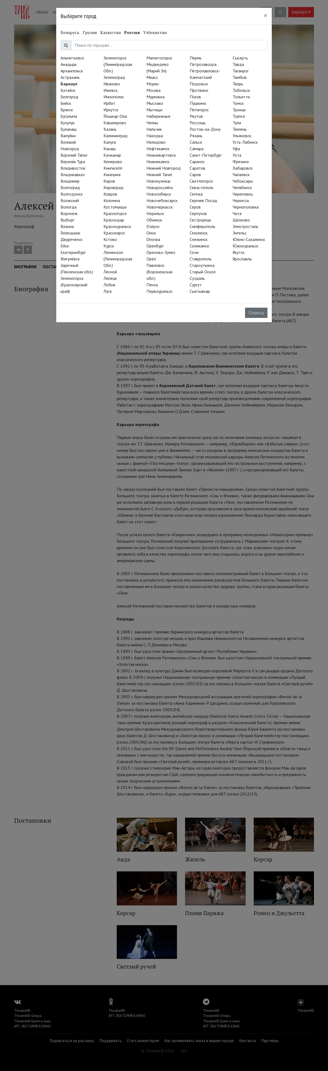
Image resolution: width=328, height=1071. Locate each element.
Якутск (239, 252)
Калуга (109, 142)
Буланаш (68, 129)
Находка (154, 135)
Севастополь (201, 187)
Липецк (110, 278)
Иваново (111, 83)
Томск (238, 103)
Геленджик (70, 233)
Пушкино (198, 103)
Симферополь (202, 226)
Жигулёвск (70, 258)
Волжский (70, 200)
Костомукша (114, 207)
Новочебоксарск (162, 200)
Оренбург (155, 246)
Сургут (196, 284)
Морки (152, 83)
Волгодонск (72, 194)
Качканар (112, 155)
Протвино (199, 90)
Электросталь (245, 226)
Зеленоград (114, 77)
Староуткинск (202, 265)
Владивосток (73, 168)
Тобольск (241, 90)
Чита (237, 213)
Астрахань (70, 77)
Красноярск (114, 233)
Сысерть (240, 58)
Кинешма (112, 174)
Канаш (109, 148)
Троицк (239, 109)
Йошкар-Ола (115, 116)
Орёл (151, 258)
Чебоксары (243, 181)
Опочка (153, 239)
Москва (153, 90)
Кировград (113, 187)
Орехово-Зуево (160, 252)
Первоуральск (159, 291)
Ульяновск (242, 135)
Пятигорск (199, 109)
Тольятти (241, 96)
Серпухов (198, 213)
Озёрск (152, 226)
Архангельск (72, 70)
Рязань (196, 135)
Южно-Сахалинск (249, 239)
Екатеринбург (73, 252)
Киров (109, 181)
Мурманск (155, 96)
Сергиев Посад (203, 200)
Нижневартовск (161, 155)
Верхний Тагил (74, 155)
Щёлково (241, 220)
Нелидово (156, 142)
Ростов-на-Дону (205, 129)
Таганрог (241, 70)
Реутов (196, 116)
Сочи (194, 252)
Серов (195, 207)
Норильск (155, 213)
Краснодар (113, 220)
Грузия (90, 32)
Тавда (238, 64)
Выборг (67, 220)
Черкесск (241, 200)
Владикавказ (73, 174)
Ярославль (242, 258)
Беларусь (70, 32)
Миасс (152, 77)
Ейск (65, 246)
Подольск (199, 83)
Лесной (110, 271)
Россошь (198, 122)
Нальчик (154, 129)
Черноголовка (246, 207)
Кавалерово (114, 122)
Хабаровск (243, 168)
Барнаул (69, 83)
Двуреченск (71, 239)
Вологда (68, 207)
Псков (195, 96)
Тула (237, 122)
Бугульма (69, 116)
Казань (109, 129)
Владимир (70, 181)
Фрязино (241, 161)
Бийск (66, 103)
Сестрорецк (200, 220)
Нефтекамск (157, 148)
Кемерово (112, 161)
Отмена (256, 313)
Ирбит (109, 103)
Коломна (111, 200)
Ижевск (110, 90)
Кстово (110, 239)
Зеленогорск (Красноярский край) (74, 285)
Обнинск (154, 220)
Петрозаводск (203, 64)
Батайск (68, 90)
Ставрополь (201, 258)
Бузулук (68, 122)
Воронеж (69, 213)
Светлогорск (201, 181)
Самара (196, 148)
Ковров (110, 194)
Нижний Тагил (159, 174)
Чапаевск (241, 174)
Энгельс (240, 233)
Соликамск (199, 246)
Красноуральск (117, 226)
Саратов (197, 168)
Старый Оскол (203, 271)
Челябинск (242, 187)
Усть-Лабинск (245, 142)
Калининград (115, 135)
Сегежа (196, 194)
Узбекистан (155, 32)
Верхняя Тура (73, 161)
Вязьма (67, 226)
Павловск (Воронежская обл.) (159, 272)
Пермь (196, 58)
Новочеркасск (159, 207)
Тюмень (240, 129)
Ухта (237, 155)
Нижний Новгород (163, 168)
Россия (132, 32)
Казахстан (110, 32)
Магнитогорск (159, 58)
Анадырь (69, 64)
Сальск (196, 142)
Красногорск (115, 213)
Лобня (109, 284)
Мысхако (154, 103)
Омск (151, 233)
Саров (195, 174)
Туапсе (239, 116)
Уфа (236, 148)
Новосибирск (158, 194)
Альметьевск (72, 58)
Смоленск (198, 233)
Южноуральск (245, 246)
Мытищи (154, 109)
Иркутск (110, 109)
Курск (108, 246)
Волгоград (70, 187)
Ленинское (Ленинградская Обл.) (117, 259)
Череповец (243, 194)
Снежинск (198, 239)
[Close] (265, 15)
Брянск (67, 109)
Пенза (152, 284)
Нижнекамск (157, 161)
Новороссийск (159, 187)
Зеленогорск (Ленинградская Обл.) (117, 64)
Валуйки (68, 135)
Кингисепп (112, 168)
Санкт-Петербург (206, 155)
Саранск (197, 161)
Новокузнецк (158, 181)
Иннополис (113, 96)
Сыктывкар (200, 291)
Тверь (238, 83)
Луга (107, 291)
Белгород (69, 96)
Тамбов (240, 77)
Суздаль (197, 278)
